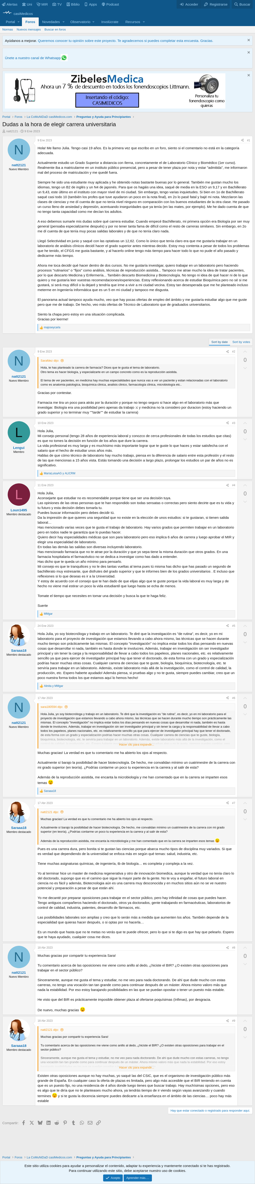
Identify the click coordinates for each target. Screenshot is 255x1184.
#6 (233, 698)
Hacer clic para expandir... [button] (136, 744)
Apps (90, 4)
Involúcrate (109, 22)
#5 (233, 626)
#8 (233, 947)
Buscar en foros (55, 29)
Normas (7, 29)
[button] (18, 21)
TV (57, 4)
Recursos (133, 22)
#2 (233, 351)
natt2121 (12, 131)
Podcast (110, 4)
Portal (10, 22)
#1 (248, 140)
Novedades (51, 22)
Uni (27, 4)
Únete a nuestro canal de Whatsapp (33, 58)
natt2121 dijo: (50, 812)
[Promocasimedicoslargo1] (115, 107)
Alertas (9, 4)
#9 (233, 1020)
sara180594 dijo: (52, 707)
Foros (30, 22)
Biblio (73, 4)
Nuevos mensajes (29, 29)
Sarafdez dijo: (50, 360)
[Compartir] (242, 140)
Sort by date (219, 342)
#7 (233, 803)
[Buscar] (242, 4)
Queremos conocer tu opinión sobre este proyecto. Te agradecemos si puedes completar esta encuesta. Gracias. (125, 41)
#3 (233, 423)
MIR (42, 4)
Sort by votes (241, 342)
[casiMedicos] (17, 14)
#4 (233, 485)
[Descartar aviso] (248, 40)
